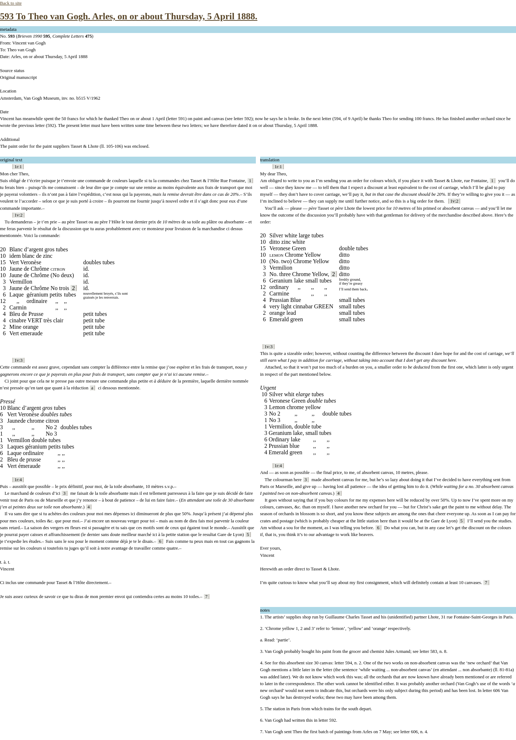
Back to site (11, 3)
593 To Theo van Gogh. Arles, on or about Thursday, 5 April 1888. (128, 16)
